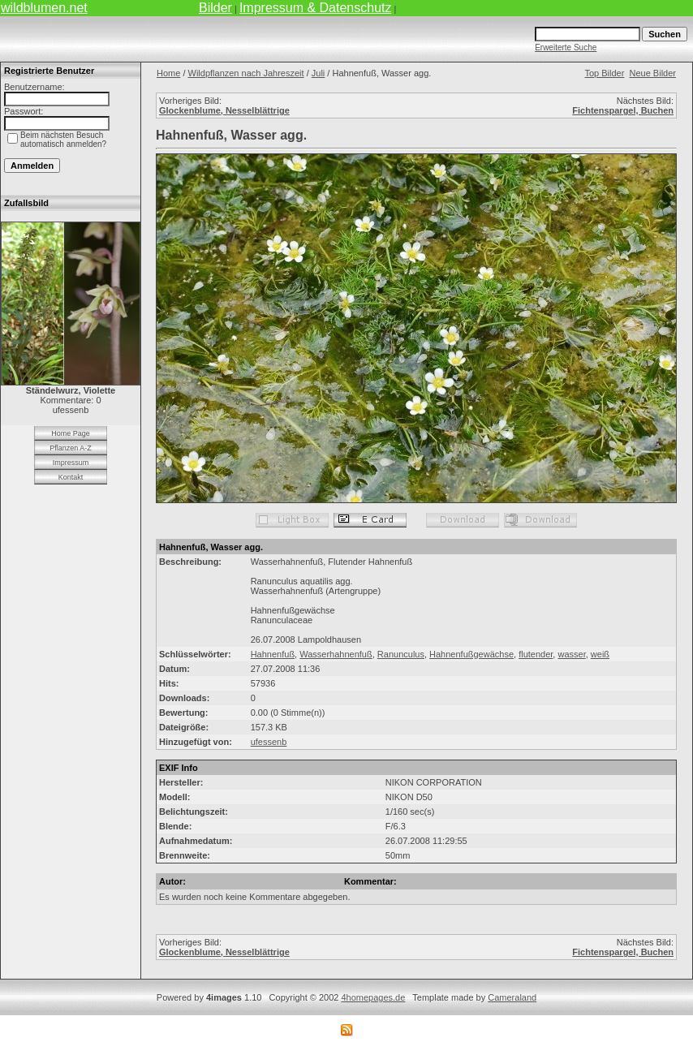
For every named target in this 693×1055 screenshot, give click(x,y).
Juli (318, 73)
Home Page (70, 433)
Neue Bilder (653, 73)
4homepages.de (373, 997)
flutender (536, 654)
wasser (571, 654)
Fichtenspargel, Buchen (623, 110)
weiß (600, 654)
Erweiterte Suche (565, 47)
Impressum (71, 463)
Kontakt (71, 477)
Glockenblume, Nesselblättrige (224, 110)
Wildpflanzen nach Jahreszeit (246, 73)
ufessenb (269, 742)
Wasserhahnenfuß (335, 654)
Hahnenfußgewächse (471, 654)
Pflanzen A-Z (71, 448)
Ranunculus (400, 654)
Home (168, 73)
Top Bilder (604, 73)
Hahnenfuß (273, 654)
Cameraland (512, 997)
